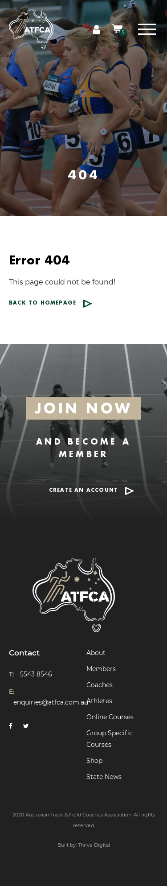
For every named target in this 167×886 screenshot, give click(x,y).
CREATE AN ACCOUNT (83, 490)
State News (104, 777)
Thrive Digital (94, 845)
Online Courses (110, 717)
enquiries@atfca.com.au (50, 702)
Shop (94, 761)
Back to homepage (42, 303)
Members (101, 669)
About (96, 653)
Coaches (99, 685)
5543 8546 (36, 674)
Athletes (99, 701)
